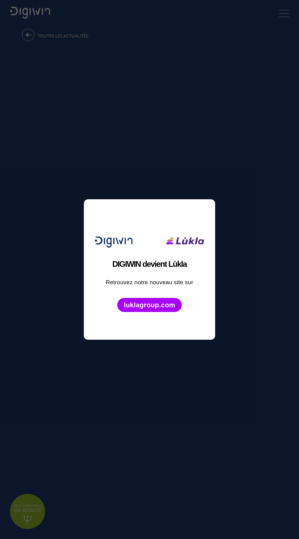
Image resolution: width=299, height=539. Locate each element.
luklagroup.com (149, 305)
